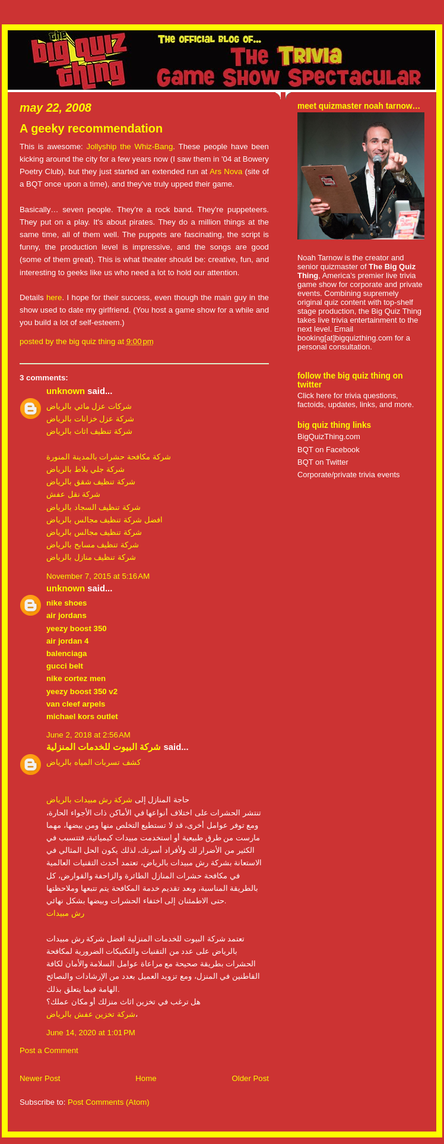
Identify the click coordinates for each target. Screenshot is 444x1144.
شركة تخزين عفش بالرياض (90, 1014)
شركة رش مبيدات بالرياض (89, 799)
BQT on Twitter (322, 462)
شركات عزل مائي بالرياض (89, 406)
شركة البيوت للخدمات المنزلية (103, 747)
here (54, 297)
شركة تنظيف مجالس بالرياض (94, 532)
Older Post (250, 1078)
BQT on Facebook (328, 449)
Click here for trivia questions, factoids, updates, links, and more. (355, 400)
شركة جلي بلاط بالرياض (85, 469)
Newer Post (40, 1078)
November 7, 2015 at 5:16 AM (98, 576)
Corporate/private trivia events (348, 474)
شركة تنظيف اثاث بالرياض (89, 431)
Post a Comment (49, 1050)
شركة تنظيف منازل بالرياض (91, 557)
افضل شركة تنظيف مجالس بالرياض (104, 519)
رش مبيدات (65, 913)
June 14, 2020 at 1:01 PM (90, 1032)
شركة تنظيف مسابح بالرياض (92, 544)
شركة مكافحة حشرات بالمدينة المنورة (108, 456)
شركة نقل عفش (73, 494)
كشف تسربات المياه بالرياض (93, 762)
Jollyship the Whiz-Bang (130, 146)
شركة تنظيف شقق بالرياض (90, 481)
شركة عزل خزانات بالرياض (90, 418)
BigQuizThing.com (328, 436)
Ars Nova (226, 171)
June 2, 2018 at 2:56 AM (88, 734)
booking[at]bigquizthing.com (344, 337)
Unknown (65, 391)
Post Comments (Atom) (109, 1102)
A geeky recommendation (91, 128)
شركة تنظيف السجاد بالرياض (93, 507)
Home (145, 1078)
